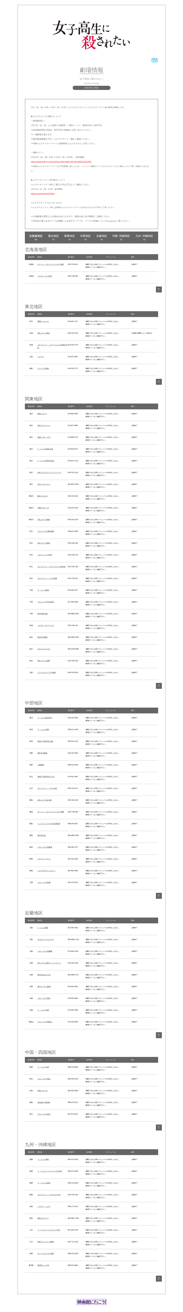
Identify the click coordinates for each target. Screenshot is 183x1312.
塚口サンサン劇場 (43, 986)
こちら (111, 221)
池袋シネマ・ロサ (43, 437)
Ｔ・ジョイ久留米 (43, 1183)
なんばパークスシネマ (45, 939)
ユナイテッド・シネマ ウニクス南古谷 (51, 566)
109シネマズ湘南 (43, 519)
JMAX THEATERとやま (46, 776)
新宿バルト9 (41, 414)
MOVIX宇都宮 (42, 637)
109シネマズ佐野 (43, 661)
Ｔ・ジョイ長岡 (43, 729)
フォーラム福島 (43, 368)
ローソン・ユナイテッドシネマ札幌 (50, 264)
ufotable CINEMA (43, 1102)
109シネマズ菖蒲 (43, 543)
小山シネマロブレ (43, 649)
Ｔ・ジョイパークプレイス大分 (48, 1230)
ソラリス (40, 357)
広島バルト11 (42, 1090)
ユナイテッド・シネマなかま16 (48, 1195)
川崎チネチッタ (43, 508)
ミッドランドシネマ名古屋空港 (48, 823)
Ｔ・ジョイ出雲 (43, 1067)
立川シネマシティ (43, 484)
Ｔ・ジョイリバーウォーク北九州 (49, 1171)
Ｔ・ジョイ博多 (43, 1159)
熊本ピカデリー (43, 1218)
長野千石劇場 (42, 753)
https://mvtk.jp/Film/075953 (43, 194)
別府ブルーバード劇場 (45, 1242)
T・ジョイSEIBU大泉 (45, 449)
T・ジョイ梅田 (42, 928)
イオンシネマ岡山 (43, 1079)
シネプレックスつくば (45, 625)
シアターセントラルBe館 (46, 672)
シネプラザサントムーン (46, 871)
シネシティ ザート (44, 859)
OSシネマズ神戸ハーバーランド (49, 963)
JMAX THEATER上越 (45, 741)
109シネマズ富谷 (43, 333)
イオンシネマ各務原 (44, 847)
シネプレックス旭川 (44, 276)
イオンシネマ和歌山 (44, 1022)
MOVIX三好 (41, 835)
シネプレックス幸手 (44, 555)
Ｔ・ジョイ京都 (43, 1010)
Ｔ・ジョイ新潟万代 (44, 718)
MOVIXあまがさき (44, 975)
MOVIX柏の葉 (42, 614)
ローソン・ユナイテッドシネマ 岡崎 (50, 812)
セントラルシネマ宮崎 (45, 1253)
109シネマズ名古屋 (44, 800)
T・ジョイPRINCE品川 (45, 461)
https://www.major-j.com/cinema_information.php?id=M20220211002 (61, 162)
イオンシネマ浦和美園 (45, 531)
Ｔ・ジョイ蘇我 (43, 590)
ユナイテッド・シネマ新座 (47, 578)
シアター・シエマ (43, 1206)
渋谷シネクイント (43, 425)
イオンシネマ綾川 (43, 1114)
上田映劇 (40, 765)
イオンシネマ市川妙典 (45, 602)
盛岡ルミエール (43, 321)
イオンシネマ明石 (43, 998)
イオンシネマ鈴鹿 (43, 882)
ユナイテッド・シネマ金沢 (47, 788)
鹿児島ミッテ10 (43, 1265)
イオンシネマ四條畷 (44, 951)
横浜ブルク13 (42, 496)
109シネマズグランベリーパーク (49, 472)
